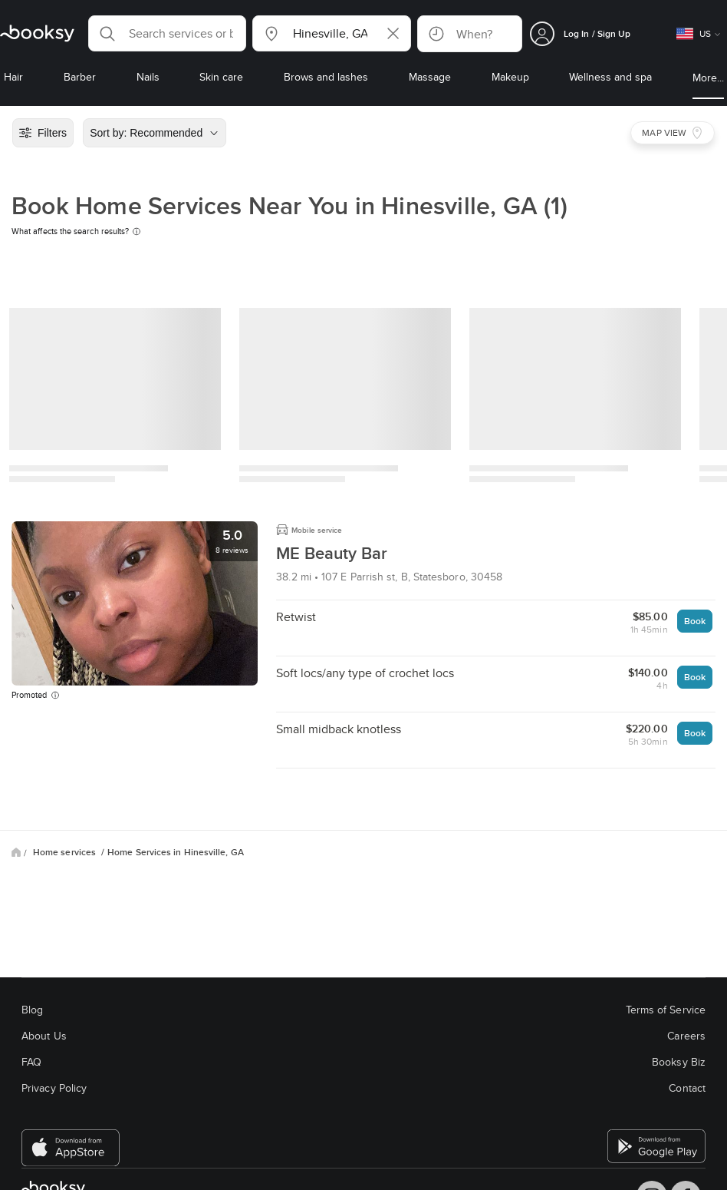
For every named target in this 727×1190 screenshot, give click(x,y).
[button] (167, 33)
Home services (65, 852)
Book (695, 620)
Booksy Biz (679, 1062)
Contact (687, 1088)
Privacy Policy (54, 1088)
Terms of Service (666, 1009)
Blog (32, 1009)
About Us (44, 1036)
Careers (686, 1036)
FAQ (31, 1062)
